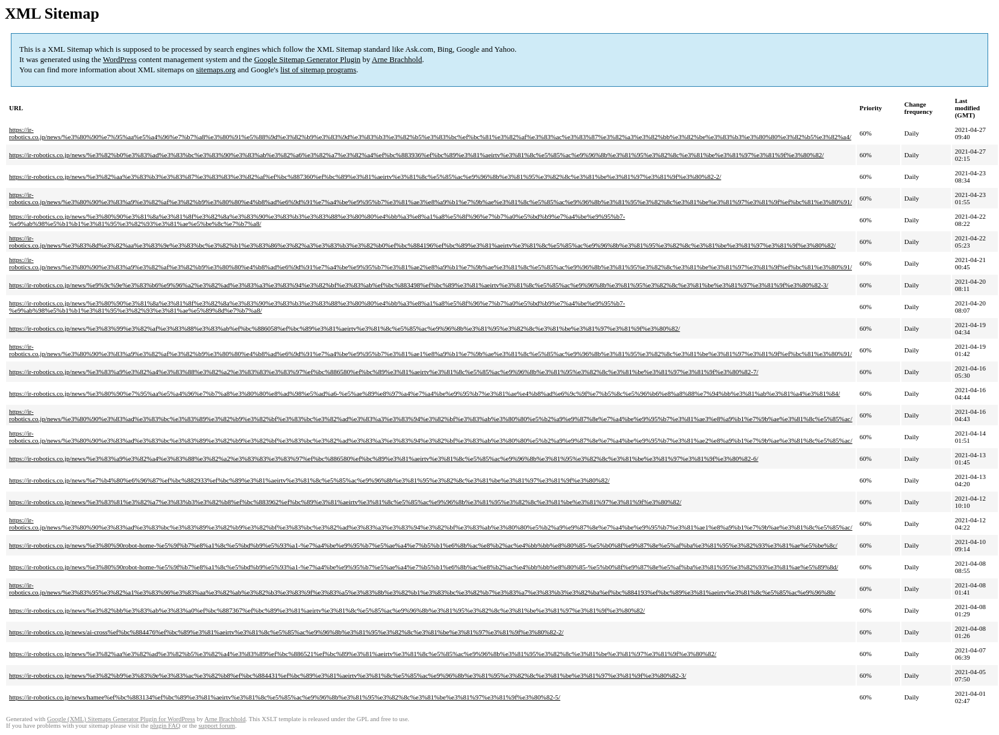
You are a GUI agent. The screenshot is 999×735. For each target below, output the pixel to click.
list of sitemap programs (318, 69)
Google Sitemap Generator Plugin (307, 59)
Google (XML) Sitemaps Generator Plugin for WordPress (121, 719)
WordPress (120, 59)
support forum (216, 725)
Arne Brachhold (397, 59)
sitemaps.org (216, 69)
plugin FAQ (165, 725)
